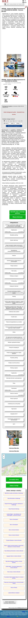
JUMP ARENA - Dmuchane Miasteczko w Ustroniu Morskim (14, 567)
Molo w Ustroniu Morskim (14, 530)
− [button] (3, 458)
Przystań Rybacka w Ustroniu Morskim (14, 540)
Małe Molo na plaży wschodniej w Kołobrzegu (14, 493)
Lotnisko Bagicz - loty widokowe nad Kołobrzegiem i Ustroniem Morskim (14, 515)
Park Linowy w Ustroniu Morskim (13, 572)
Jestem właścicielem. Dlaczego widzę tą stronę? (10, 602)
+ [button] (3, 456)
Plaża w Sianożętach (14, 519)
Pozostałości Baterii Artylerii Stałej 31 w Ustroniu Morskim (13, 578)
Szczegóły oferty (14, 479)
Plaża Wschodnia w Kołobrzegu (14, 498)
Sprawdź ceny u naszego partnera (17, 212)
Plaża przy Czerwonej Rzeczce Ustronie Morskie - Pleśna (14, 583)
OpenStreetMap (23, 475)
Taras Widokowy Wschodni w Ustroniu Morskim (13, 551)
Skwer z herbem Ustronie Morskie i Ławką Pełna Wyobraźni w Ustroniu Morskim (13, 546)
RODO (8, 616)
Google (23, 611)
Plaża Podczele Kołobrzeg (14, 509)
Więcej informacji (17, 217)
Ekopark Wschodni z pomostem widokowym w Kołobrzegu (14, 504)
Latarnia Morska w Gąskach (13, 593)
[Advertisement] (14, 41)
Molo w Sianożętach (14, 524)
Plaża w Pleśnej (14, 587)
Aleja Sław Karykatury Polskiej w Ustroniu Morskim (14, 562)
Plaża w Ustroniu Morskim (14, 535)
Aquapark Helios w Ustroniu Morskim (13, 556)
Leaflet (17, 475)
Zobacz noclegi (14, 485)
